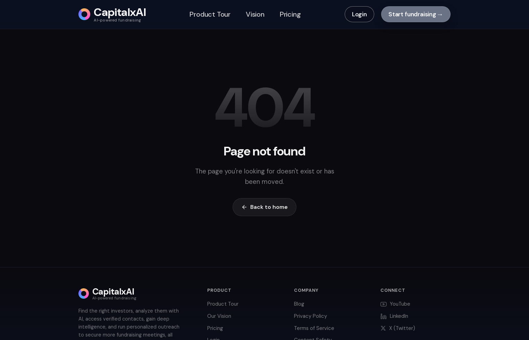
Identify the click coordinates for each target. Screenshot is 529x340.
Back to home (264, 207)
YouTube (395, 303)
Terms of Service (314, 328)
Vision (255, 14)
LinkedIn (394, 316)
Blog (299, 303)
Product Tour (210, 14)
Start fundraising (415, 14)
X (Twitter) (397, 328)
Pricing (290, 14)
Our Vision (219, 316)
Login (359, 14)
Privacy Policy (310, 316)
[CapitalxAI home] (112, 14)
